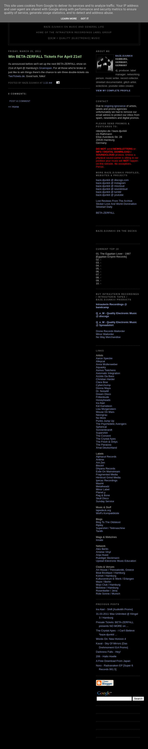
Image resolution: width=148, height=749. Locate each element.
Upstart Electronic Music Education (116, 560)
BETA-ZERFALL (105, 212)
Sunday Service (105, 501)
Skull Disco (102, 498)
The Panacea (103, 444)
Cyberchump (103, 385)
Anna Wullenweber (107, 364)
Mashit (100, 483)
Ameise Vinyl (103, 551)
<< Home (13, 106)
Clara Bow (102, 382)
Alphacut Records (106, 456)
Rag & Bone (103, 495)
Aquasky (101, 367)
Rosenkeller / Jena (107, 590)
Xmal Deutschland (106, 447)
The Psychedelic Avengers (111, 423)
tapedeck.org (103, 510)
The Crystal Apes (106, 438)
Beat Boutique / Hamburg (110, 572)
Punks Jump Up (105, 420)
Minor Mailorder (105, 334)
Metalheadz (102, 486)
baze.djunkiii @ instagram (111, 182)
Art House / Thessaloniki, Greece (115, 569)
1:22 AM (47, 83)
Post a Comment (20, 101)
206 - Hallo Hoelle (106, 656)
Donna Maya (103, 388)
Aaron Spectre (104, 358)
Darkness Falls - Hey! (108, 651)
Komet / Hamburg (106, 575)
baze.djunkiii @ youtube (109, 194)
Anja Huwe (102, 554)
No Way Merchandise (108, 337)
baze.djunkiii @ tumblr (109, 191)
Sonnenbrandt (104, 429)
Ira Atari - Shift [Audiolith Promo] (114, 609)
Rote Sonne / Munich (108, 593)
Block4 (100, 465)
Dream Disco (103, 394)
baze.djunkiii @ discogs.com (112, 180)
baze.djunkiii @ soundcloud (111, 188)
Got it (85, 18)
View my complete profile (113, 91)
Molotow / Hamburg (107, 587)
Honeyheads (103, 400)
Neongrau (101, 414)
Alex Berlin (102, 548)
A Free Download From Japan (113, 660)
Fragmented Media (107, 474)
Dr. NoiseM (102, 391)
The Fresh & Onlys (107, 441)
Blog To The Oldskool (108, 522)
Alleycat (100, 361)
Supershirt (102, 432)
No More (101, 417)
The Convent (103, 435)
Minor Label (103, 489)
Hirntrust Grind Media (108, 477)
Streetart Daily (104, 206)
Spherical (101, 426)
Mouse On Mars (105, 411)
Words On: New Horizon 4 (111, 638)
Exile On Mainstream (108, 471)
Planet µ (101, 492)
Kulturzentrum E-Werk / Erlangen (115, 578)
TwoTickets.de (16, 76)
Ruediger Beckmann (108, 557)
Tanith (99, 531)
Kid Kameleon (104, 405)
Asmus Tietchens (106, 370)
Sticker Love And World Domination (116, 203)
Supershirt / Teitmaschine (110, 528)
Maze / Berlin (103, 581)
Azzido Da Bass (105, 376)
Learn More (69, 18)
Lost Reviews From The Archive (114, 200)
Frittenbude (102, 397)
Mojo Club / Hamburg (108, 584)
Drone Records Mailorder (110, 331)
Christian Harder (105, 379)
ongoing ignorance (114, 105)
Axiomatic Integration (108, 373)
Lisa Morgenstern (106, 408)
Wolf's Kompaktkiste (107, 513)
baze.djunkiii (124, 56)
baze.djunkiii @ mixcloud (110, 185)
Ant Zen (100, 462)
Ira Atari (100, 403)
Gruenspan (45, 68)
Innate (99, 540)
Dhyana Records (105, 468)
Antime (100, 459)
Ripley (99, 525)
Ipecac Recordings (107, 480)
